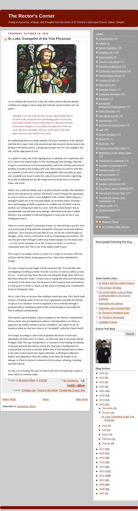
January (106, 443)
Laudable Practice (108, 322)
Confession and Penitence (112, 71)
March (105, 434)
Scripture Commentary (110, 165)
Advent (102, 43)
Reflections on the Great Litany (115, 153)
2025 (102, 373)
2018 (102, 404)
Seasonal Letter (107, 170)
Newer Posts (9, 399)
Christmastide (106, 57)
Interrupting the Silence (111, 303)
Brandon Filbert (110, 222)
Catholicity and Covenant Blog (114, 308)
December (108, 408)
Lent (101, 130)
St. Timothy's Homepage (111, 317)
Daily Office (105, 85)
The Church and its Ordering (113, 188)
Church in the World (47, 390)
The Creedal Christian (110, 288)
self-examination (107, 174)
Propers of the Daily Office (112, 148)
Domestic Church (108, 89)
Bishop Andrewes (108, 48)
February (107, 439)
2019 (102, 400)
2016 (102, 453)
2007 (102, 493)
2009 (102, 484)
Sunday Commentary (110, 184)
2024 (102, 377)
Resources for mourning (111, 160)
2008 (102, 489)
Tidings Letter (106, 205)
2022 (102, 386)
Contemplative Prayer (110, 75)
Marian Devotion (107, 134)
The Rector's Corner (31, 16)
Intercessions (105, 120)
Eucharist (104, 98)
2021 (102, 391)
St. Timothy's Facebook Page (114, 312)
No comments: (71, 380)
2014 (102, 462)
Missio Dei (104, 139)
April (105, 430)
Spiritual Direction (108, 179)
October (106, 412)
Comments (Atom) (26, 406)
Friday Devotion (107, 111)
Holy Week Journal (108, 116)
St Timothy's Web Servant (115, 227)
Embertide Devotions (109, 94)
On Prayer (104, 143)
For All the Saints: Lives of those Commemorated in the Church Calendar (115, 295)
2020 (102, 395)
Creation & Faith (107, 80)
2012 (102, 471)
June (105, 425)
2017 (102, 449)
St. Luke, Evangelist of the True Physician (39, 38)
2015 (102, 458)
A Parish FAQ (106, 38)
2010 (102, 480)
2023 (102, 382)
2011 (102, 475)
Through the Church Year (72, 390)
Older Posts (82, 399)
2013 (102, 467)
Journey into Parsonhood (112, 125)
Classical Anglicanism (110, 66)
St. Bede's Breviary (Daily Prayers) (117, 283)
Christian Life (29, 390)
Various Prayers (107, 210)
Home (46, 399)
